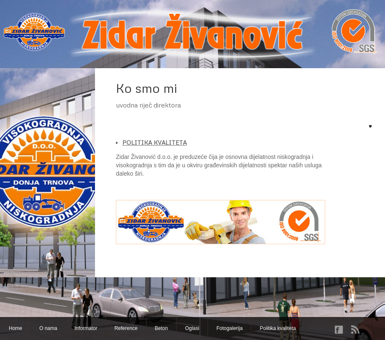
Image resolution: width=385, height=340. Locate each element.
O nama (48, 328)
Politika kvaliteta (278, 328)
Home (15, 328)
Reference (125, 328)
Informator (86, 328)
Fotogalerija (229, 328)
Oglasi (192, 328)
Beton (161, 328)
